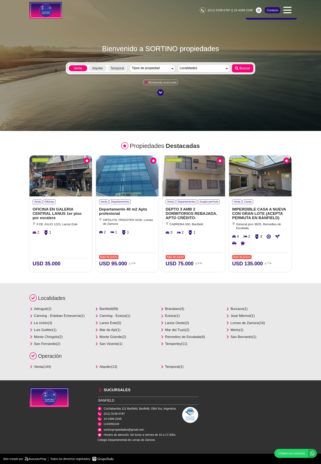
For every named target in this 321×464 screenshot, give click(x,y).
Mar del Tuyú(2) (174, 330)
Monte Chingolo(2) (46, 337)
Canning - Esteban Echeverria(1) (57, 316)
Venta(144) (40, 367)
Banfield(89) (106, 309)
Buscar (242, 68)
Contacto (272, 10)
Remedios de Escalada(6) (182, 337)
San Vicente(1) (108, 344)
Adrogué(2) (40, 309)
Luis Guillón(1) (43, 330)
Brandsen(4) (172, 309)
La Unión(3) (40, 323)
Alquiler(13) (106, 367)
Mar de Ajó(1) (107, 330)
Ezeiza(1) (170, 316)
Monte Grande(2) (110, 337)
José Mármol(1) (240, 316)
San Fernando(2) (44, 344)
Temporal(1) (172, 367)
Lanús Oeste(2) (174, 323)
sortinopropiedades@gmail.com (124, 429)
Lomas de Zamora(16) (245, 323)
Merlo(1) (234, 330)
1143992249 (111, 424)
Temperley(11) (173, 344)
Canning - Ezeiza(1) (112, 316)
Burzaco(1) (237, 309)
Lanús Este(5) (108, 323)
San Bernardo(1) (241, 337)
